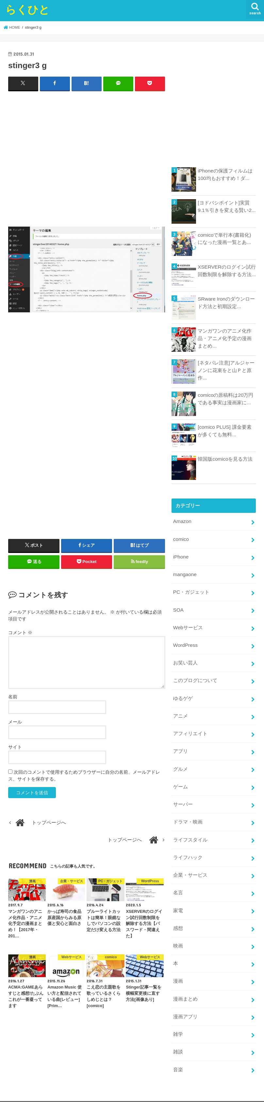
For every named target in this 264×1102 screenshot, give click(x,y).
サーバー (183, 797)
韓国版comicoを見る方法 (225, 459)
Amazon (182, 521)
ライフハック (188, 849)
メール (15, 721)
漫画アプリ (185, 1004)
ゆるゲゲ (183, 693)
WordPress (185, 642)
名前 (12, 696)
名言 (178, 883)
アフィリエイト (190, 728)
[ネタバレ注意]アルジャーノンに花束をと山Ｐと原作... (226, 370)
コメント (20, 632)
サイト (15, 747)
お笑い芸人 (185, 659)
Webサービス (188, 624)
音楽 (178, 1056)
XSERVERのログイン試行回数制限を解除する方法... (227, 270)
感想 (178, 917)
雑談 (178, 1038)
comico (181, 538)
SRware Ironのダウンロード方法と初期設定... (226, 302)
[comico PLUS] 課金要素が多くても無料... (227, 430)
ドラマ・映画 (188, 814)
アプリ (180, 745)
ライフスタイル (190, 831)
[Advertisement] (86, 161)
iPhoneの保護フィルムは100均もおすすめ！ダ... (225, 174)
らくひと (27, 9)
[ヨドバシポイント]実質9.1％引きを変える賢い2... (226, 206)
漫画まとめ (185, 987)
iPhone (180, 555)
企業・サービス (190, 866)
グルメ (180, 762)
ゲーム (180, 779)
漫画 (178, 969)
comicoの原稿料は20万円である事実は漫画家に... (225, 399)
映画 (178, 935)
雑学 (178, 1021)
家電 (178, 900)
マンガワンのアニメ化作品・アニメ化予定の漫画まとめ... (225, 338)
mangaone (184, 573)
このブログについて (195, 676)
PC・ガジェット (191, 590)
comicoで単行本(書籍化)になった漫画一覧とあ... (227, 238)
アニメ (180, 711)
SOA (178, 607)
